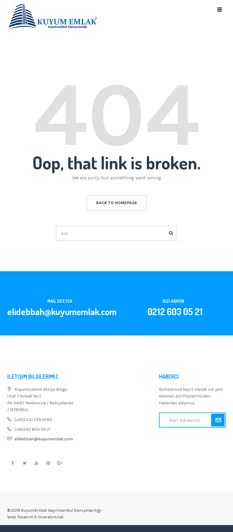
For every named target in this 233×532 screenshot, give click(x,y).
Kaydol (218, 420)
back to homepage (116, 202)
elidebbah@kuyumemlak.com (44, 439)
